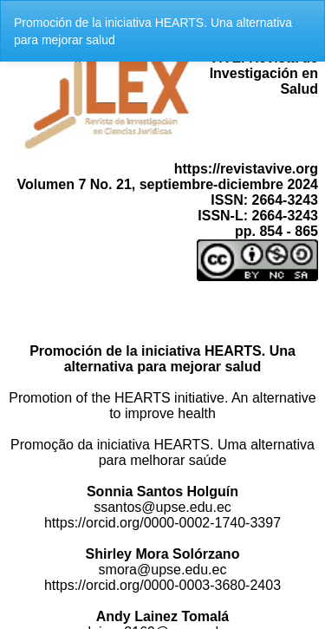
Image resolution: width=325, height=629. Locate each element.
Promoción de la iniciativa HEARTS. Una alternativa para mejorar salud (153, 31)
